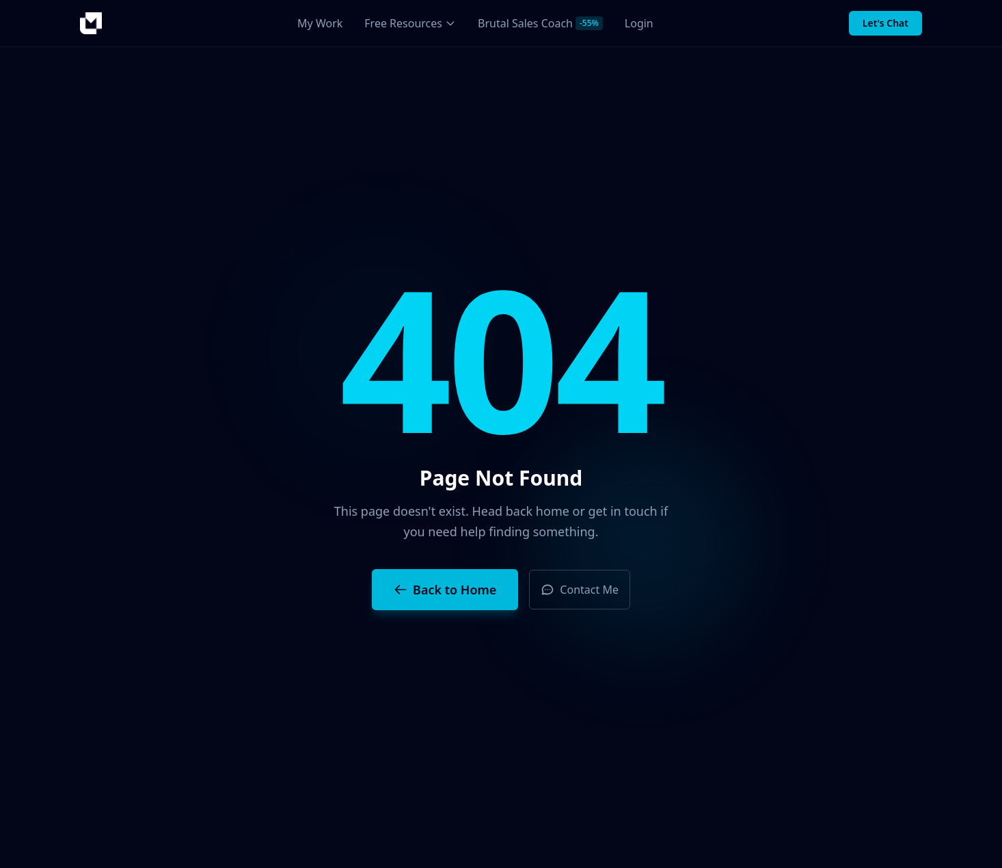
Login (639, 23)
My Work (319, 23)
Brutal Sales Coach (540, 23)
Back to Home (445, 589)
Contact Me (580, 589)
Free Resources (410, 23)
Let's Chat (885, 22)
